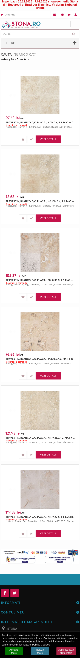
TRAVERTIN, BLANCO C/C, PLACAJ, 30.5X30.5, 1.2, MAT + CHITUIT (40, 280)
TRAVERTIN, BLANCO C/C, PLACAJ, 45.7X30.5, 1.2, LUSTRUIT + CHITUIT (40, 516)
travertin (22, 126)
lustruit (9, 521)
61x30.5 (55, 363)
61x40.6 (68, 126)
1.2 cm (32, 126)
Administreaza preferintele (66, 651)
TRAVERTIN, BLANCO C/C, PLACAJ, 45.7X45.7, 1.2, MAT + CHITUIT (40, 437)
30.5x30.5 (18, 284)
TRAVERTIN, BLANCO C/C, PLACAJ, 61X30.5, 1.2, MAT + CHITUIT (40, 358)
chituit (46, 126)
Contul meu (13, 612)
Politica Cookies (41, 644)
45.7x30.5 (60, 521)
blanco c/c (56, 126)
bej (14, 126)
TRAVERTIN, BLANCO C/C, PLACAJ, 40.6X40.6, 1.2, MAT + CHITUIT (40, 201)
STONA (12, 628)
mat (39, 126)
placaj (8, 126)
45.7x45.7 (34, 442)
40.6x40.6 (56, 205)
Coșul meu (8, 14)
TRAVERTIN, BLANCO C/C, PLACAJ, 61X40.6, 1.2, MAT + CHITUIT (40, 122)
